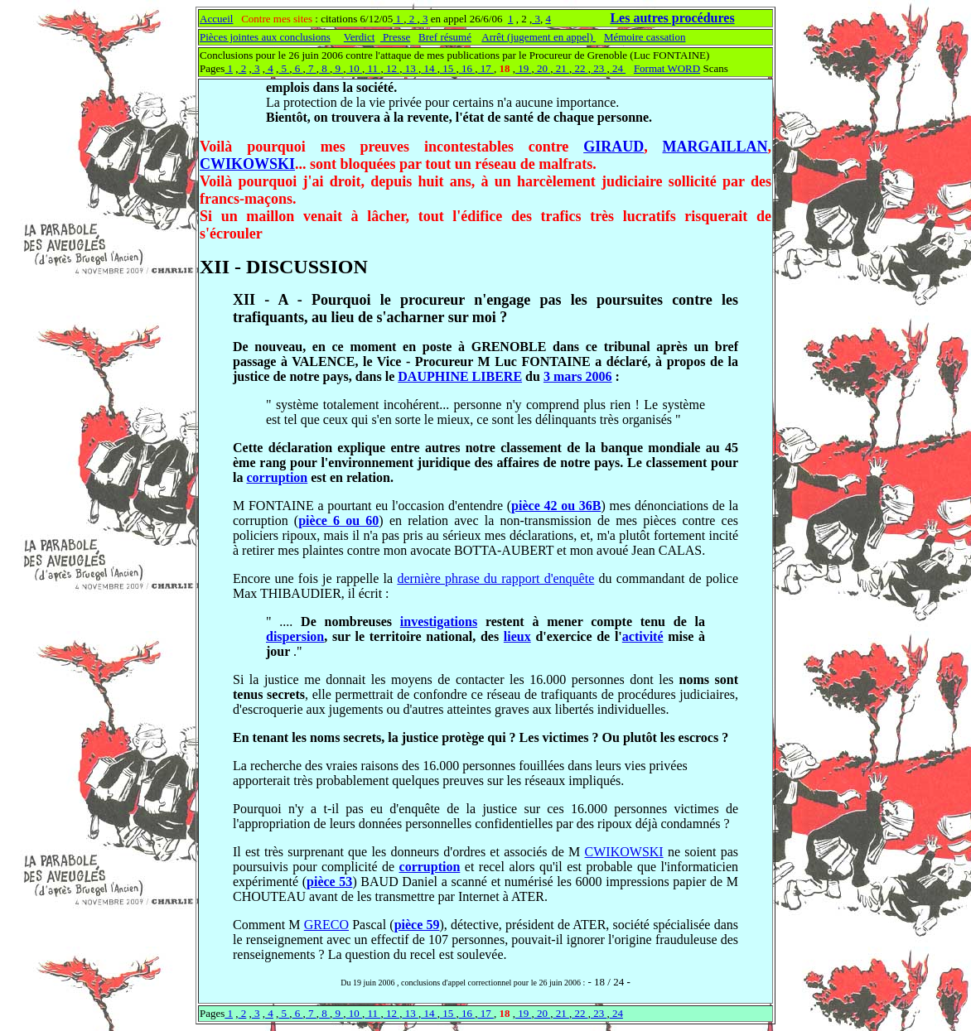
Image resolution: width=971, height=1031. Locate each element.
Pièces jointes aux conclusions (265, 37)
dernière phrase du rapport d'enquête (495, 578)
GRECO (326, 925)
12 (392, 68)
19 (523, 68)
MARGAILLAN (714, 146)
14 (429, 68)
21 (561, 68)
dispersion (295, 636)
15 (448, 68)
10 (354, 68)
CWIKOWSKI (247, 164)
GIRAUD (613, 146)
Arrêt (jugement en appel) (538, 37)
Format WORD (667, 68)
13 (410, 68)
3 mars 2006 (577, 376)
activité (643, 636)
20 (542, 68)
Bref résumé (444, 37)
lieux (517, 636)
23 (599, 68)
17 (485, 68)
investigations (438, 621)
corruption (276, 477)
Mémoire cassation (645, 37)
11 (372, 68)
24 (618, 68)
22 (580, 68)
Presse (395, 37)
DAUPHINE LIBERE (460, 376)
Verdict (359, 37)
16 (467, 68)
